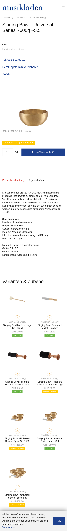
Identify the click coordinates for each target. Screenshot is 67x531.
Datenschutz (8, 527)
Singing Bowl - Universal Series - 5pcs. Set (17, 496)
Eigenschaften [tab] (36, 180)
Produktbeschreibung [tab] (13, 180)
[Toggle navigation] (63, 7)
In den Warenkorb (43, 152)
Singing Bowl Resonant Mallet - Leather (50, 326)
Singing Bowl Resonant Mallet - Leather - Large (17, 383)
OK (59, 521)
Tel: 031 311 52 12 (13, 59)
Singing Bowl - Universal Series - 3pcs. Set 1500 (17, 440)
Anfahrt (6, 74)
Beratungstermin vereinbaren (20, 67)
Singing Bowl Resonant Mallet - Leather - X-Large (49, 383)
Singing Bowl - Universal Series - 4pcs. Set (49, 440)
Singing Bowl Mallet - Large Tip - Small (17, 326)
